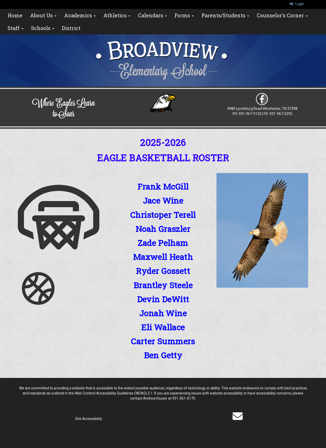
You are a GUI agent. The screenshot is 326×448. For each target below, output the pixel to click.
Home (15, 15)
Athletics (116, 15)
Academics (80, 15)
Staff (15, 28)
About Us (43, 15)
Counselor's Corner (282, 15)
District (71, 28)
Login (297, 4)
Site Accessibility (88, 419)
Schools (42, 28)
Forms (184, 15)
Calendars (152, 15)
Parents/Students (225, 15)
